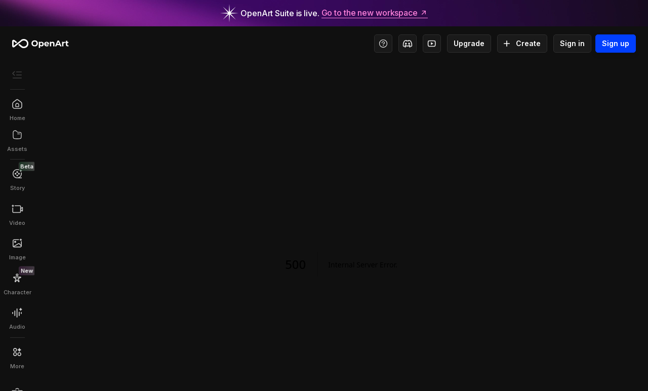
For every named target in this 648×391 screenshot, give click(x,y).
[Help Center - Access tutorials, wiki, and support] (383, 43)
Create (522, 43)
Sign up (615, 43)
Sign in (572, 43)
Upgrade (469, 43)
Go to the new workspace (374, 13)
